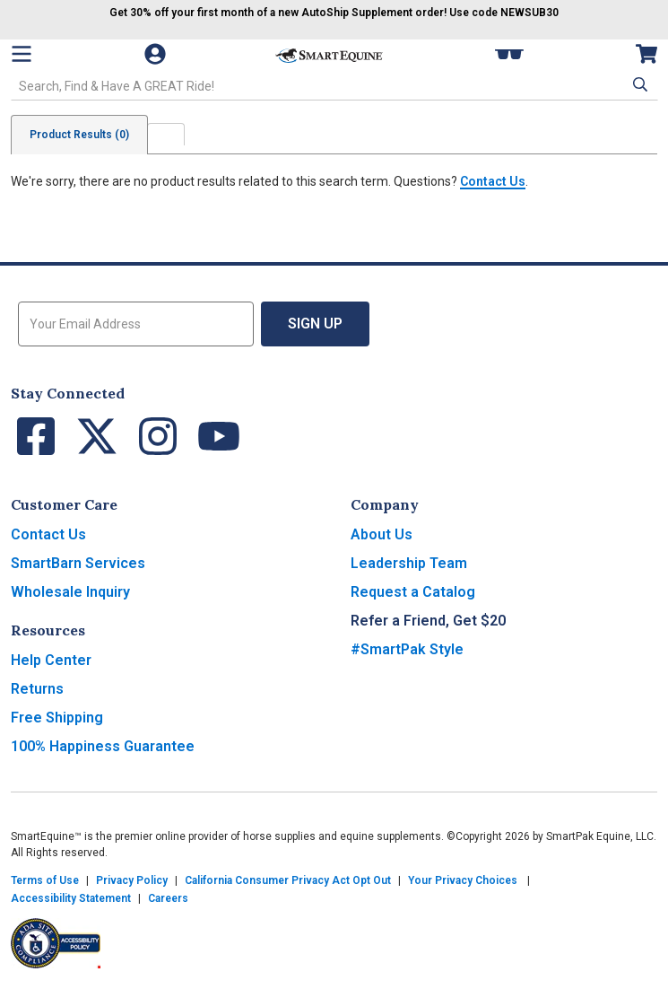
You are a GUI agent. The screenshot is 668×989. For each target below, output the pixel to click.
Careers (168, 898)
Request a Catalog (413, 591)
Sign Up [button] (315, 323)
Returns (37, 688)
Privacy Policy (132, 880)
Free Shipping (57, 717)
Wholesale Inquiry (70, 591)
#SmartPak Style (407, 649)
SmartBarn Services (78, 563)
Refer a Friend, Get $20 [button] (428, 620)
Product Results (79, 134)
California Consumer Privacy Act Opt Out (288, 880)
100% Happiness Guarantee (103, 746)
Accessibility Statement (71, 898)
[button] (638, 84)
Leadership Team (409, 563)
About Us (381, 534)
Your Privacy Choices (462, 880)
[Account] (157, 53)
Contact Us (492, 181)
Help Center (51, 660)
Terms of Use (45, 880)
